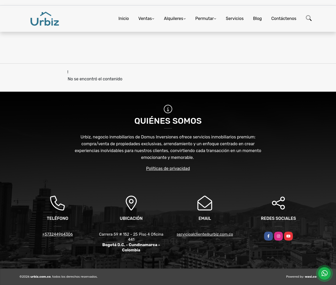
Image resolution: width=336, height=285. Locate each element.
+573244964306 (57, 234)
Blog (257, 18)
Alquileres (173, 18)
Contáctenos (283, 18)
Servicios (235, 18)
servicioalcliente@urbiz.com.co (205, 234)
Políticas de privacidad (168, 168)
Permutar (204, 18)
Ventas (145, 18)
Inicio (123, 18)
